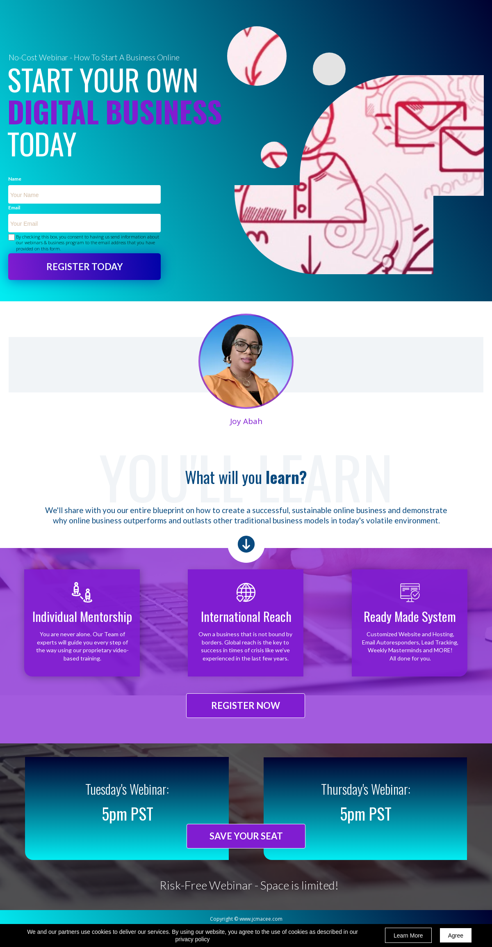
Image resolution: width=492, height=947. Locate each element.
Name (14, 179)
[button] (245, 705)
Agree (455, 935)
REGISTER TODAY (84, 266)
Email (14, 208)
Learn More (408, 935)
